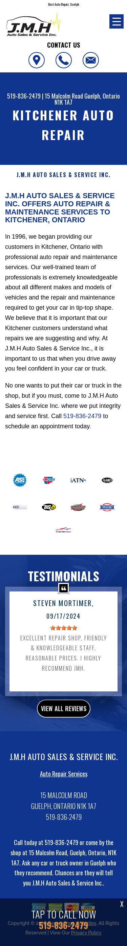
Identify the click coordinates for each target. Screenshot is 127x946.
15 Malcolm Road (64, 95)
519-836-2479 (24, 95)
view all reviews (63, 723)
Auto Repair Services (63, 788)
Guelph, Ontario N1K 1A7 (87, 98)
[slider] (63, 642)
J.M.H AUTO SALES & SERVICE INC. (64, 175)
